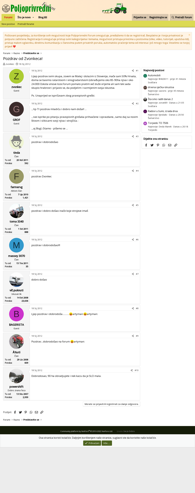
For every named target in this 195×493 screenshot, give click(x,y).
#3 (137, 182)
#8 (137, 354)
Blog (42, 17)
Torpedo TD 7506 (158, 168)
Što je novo (24, 17)
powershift (16, 432)
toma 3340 (16, 267)
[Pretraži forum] (181, 17)
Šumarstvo (153, 139)
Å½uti (16, 398)
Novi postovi (8, 23)
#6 (137, 285)
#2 (137, 149)
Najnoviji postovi (153, 116)
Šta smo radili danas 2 (160, 144)
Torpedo (152, 175)
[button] (33, 17)
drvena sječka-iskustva (161, 133)
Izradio (126, 477)
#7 (137, 319)
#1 (137, 116)
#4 (137, 216)
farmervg (17, 233)
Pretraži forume (26, 23)
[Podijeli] (133, 116)
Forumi (8, 17)
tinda (16, 198)
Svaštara (152, 128)
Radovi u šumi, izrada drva (163, 156)
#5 (137, 250)
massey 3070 (16, 301)
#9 (137, 381)
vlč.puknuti (16, 336)
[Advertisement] (97, 88)
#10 (136, 415)
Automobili (154, 121)
